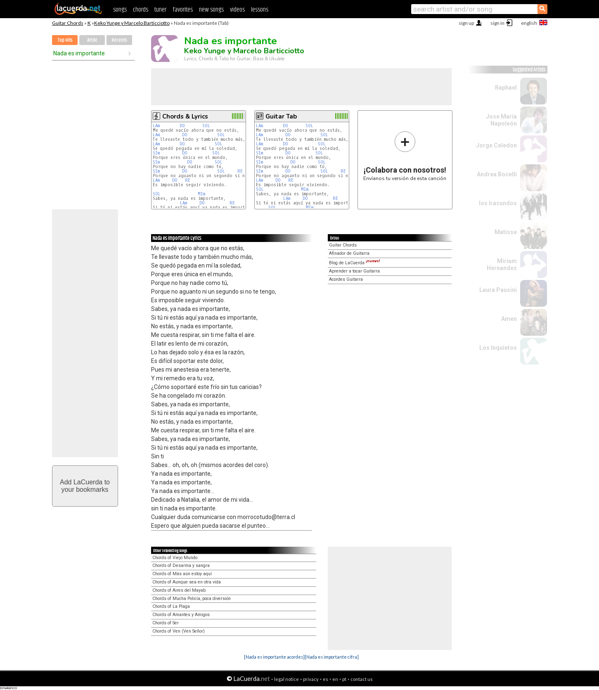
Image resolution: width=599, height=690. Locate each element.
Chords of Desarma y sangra (181, 565)
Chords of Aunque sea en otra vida (186, 582)
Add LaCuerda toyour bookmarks (85, 486)
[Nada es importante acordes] (274, 656)
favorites (183, 10)
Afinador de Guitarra (349, 253)
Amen (509, 318)
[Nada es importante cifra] (332, 656)
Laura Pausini (498, 290)
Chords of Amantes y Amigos (181, 614)
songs (120, 10)
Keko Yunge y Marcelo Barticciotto (132, 23)
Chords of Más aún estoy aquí (182, 573)
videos (237, 10)
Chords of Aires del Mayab (179, 590)
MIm (201, 194)
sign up (466, 23)
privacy (311, 679)
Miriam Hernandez (502, 264)
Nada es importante (79, 53)
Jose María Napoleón (501, 120)
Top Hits (64, 40)
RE (240, 171)
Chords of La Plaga (171, 606)
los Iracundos (498, 203)
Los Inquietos (498, 347)
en (335, 679)
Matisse (506, 232)
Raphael (506, 87)
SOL (206, 125)
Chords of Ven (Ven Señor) (178, 631)
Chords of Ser (165, 623)
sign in (497, 23)
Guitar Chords (67, 23)
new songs (211, 10)
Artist (92, 40)
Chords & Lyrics (185, 116)
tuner (160, 10)
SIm (156, 153)
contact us (361, 679)
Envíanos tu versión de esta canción (404, 156)
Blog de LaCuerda (354, 263)
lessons (259, 10)
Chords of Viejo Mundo (174, 557)
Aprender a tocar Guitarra (354, 271)
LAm (156, 125)
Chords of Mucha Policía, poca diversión (191, 598)
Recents (119, 40)
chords (140, 10)
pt (344, 679)
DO (182, 125)
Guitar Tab (281, 116)
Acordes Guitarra (346, 279)
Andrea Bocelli (497, 174)
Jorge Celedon (496, 145)
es (325, 679)
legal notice (286, 679)
